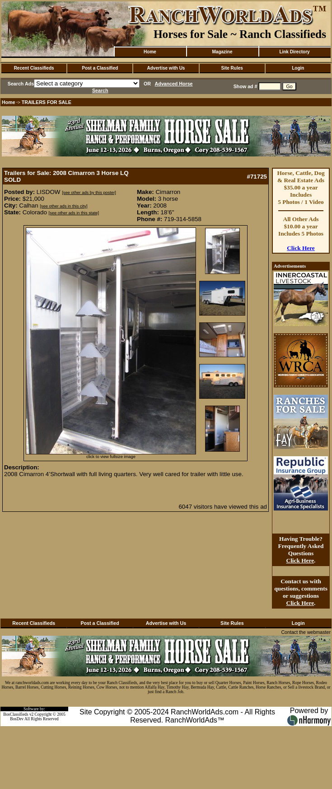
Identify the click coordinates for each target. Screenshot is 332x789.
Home (150, 51)
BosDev (16, 719)
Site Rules (232, 68)
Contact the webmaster (306, 632)
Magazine (222, 51)
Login (298, 68)
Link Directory (294, 51)
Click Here (301, 248)
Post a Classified (100, 68)
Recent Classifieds (34, 68)
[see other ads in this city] (63, 206)
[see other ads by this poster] (89, 192)
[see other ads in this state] (74, 213)
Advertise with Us (166, 68)
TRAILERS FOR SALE (46, 102)
